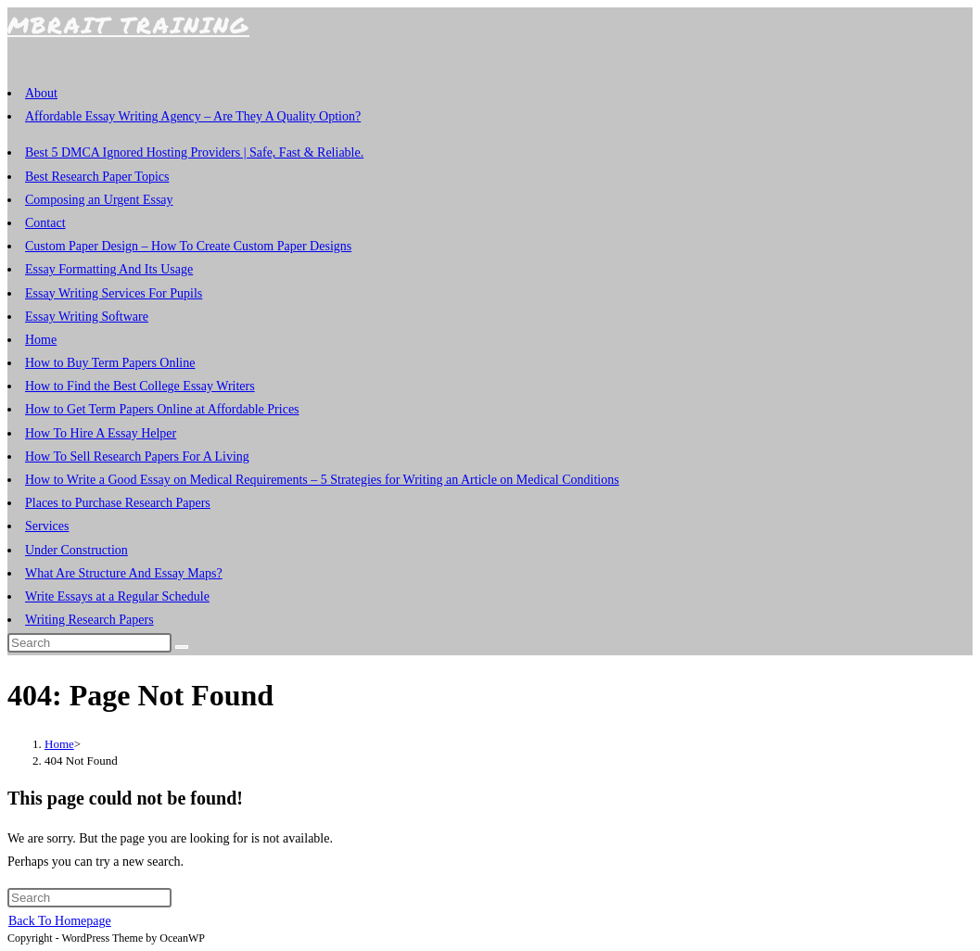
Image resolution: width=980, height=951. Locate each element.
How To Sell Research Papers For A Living (137, 456)
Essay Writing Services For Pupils (113, 293)
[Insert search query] (89, 643)
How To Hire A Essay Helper (100, 433)
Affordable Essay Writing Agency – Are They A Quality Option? (193, 116)
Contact (45, 223)
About (41, 93)
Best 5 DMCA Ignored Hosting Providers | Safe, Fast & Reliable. (194, 152)
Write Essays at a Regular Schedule (117, 596)
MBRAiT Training (128, 24)
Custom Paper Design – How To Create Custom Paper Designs (188, 246)
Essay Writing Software (86, 316)
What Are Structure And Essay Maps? (124, 573)
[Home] (59, 744)
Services (47, 526)
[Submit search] (181, 647)
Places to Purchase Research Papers (117, 503)
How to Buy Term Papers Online (110, 363)
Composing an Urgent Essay (99, 200)
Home (41, 340)
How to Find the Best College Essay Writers (140, 386)
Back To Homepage (59, 921)
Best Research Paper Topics (97, 177)
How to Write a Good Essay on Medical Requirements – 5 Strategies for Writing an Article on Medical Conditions (322, 480)
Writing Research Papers (89, 620)
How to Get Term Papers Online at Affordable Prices (162, 409)
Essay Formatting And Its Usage (109, 269)
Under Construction (76, 550)
